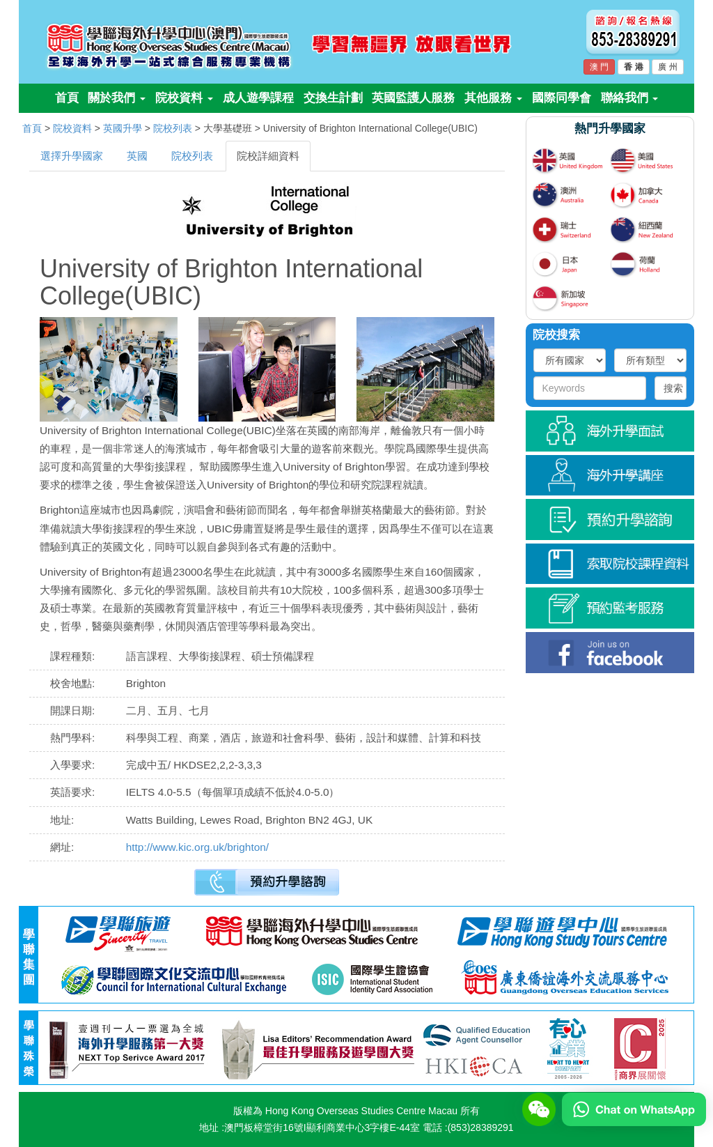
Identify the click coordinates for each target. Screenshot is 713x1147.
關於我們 (117, 98)
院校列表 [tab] (192, 156)
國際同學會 (561, 98)
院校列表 (172, 128)
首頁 (67, 98)
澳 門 (599, 67)
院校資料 (184, 98)
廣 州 (667, 67)
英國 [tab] (137, 156)
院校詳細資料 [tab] (268, 156)
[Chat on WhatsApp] (634, 1108)
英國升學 (122, 128)
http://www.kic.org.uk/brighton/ (197, 847)
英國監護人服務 (413, 98)
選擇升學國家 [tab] (71, 156)
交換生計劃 (333, 98)
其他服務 (493, 98)
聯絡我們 (630, 98)
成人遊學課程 (258, 98)
